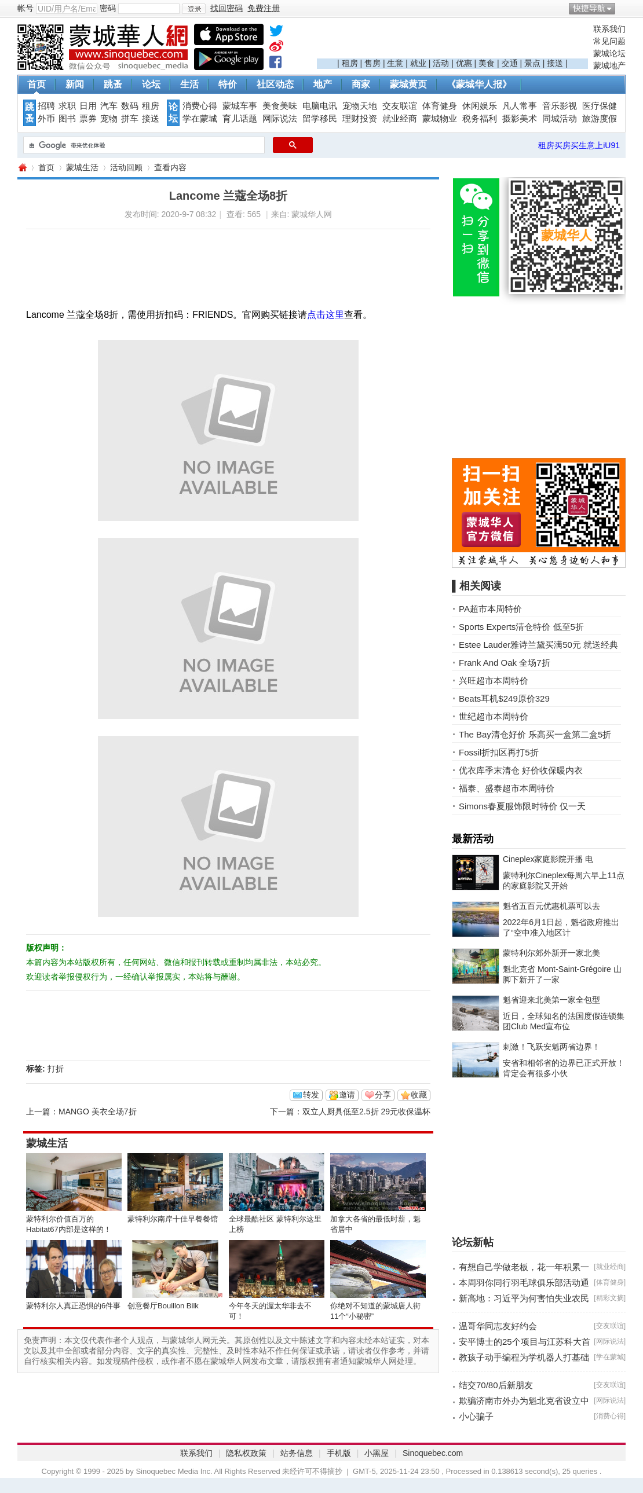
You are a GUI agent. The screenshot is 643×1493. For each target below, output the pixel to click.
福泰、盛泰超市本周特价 (506, 788)
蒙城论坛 (609, 53)
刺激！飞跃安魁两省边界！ (551, 1046)
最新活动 (473, 839)
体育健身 (439, 106)
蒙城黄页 (408, 84)
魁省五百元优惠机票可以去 (551, 906)
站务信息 (296, 1453)
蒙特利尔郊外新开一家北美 (551, 953)
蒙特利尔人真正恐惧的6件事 (73, 1305)
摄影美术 (519, 118)
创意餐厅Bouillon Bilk (163, 1305)
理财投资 (359, 118)
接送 (555, 63)
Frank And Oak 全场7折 (504, 662)
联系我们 (609, 29)
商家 (361, 84)
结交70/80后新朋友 (496, 1385)
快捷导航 (589, 8)
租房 (350, 63)
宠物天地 (359, 106)
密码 (108, 8)
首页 (36, 84)
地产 (322, 84)
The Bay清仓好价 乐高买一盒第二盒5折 (535, 734)
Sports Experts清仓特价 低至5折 (521, 627)
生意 (395, 63)
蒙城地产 (609, 65)
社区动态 (275, 84)
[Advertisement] (452, 41)
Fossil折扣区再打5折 (499, 752)
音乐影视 (559, 106)
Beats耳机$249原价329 (504, 698)
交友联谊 (399, 106)
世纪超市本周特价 (493, 716)
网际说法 (279, 118)
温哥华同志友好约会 (498, 1326)
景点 (532, 63)
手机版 (339, 1453)
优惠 (464, 63)
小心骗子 (476, 1416)
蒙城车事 (239, 106)
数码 (129, 106)
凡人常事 (519, 106)
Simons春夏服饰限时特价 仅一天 (522, 806)
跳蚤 (113, 84)
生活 (189, 84)
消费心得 (199, 106)
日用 (88, 106)
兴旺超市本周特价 (493, 680)
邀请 (347, 1094)
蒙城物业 (439, 118)
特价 (227, 84)
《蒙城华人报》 (479, 84)
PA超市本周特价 (490, 609)
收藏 (419, 1094)
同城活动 (559, 118)
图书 (67, 118)
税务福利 (479, 118)
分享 (383, 1094)
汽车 (109, 106)
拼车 (129, 118)
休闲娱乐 (479, 106)
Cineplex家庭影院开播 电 (548, 859)
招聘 (46, 106)
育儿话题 (239, 118)
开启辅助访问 (623, 8)
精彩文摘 (610, 1298)
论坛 (151, 84)
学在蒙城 (199, 118)
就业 (418, 63)
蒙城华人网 (22, 167)
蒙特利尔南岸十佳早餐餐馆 (172, 1219)
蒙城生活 (82, 167)
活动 (441, 63)
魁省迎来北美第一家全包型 (551, 999)
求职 (67, 106)
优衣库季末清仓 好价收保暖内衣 (521, 770)
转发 (311, 1094)
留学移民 (319, 118)
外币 (46, 118)
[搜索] (143, 145)
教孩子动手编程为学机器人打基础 (524, 1357)
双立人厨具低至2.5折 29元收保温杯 (366, 1111)
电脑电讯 (319, 106)
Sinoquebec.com (433, 1453)
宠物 (109, 118)
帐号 (25, 8)
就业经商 (399, 118)
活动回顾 (126, 167)
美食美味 (279, 106)
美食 (486, 63)
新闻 (74, 84)
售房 (372, 63)
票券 (88, 118)
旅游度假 (599, 118)
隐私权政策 (246, 1453)
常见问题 (609, 41)
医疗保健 (599, 106)
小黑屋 (376, 1453)
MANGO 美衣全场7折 (98, 1111)
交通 (510, 63)
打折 (56, 1068)
